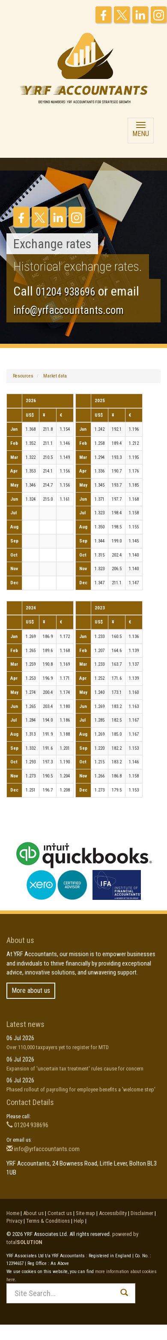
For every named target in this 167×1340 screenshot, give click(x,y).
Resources (23, 376)
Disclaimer (142, 1213)
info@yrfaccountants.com (68, 310)
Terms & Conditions (48, 1221)
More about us (31, 990)
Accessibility (113, 1213)
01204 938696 (65, 292)
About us (33, 1213)
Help (79, 1221)
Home (12, 1213)
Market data (55, 376)
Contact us (60, 1213)
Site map (85, 1213)
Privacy (14, 1221)
